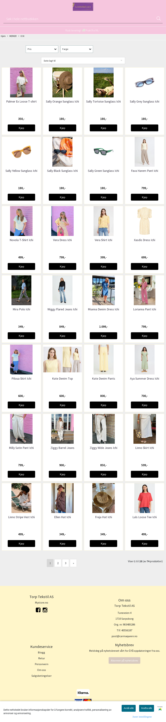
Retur (41, 658)
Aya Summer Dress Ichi (144, 378)
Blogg (41, 652)
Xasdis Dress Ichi (144, 240)
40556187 (126, 630)
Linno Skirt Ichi (144, 448)
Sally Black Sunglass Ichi (62, 171)
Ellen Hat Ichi (62, 517)
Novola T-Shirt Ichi (21, 240)
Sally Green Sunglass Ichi (103, 171)
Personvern (41, 664)
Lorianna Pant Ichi (144, 309)
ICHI (21, 36)
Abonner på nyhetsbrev (124, 660)
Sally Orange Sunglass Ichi (62, 101)
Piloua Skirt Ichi (21, 378)
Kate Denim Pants (103, 378)
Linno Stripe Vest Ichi (21, 517)
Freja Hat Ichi (103, 517)
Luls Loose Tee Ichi (144, 517)
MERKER (12, 36)
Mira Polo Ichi (21, 309)
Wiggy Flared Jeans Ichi (62, 309)
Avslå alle (129, 708)
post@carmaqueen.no (124, 636)
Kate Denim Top (62, 378)
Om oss (41, 670)
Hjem (3, 36)
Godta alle (146, 708)
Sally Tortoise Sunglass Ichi (103, 101)
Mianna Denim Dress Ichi (103, 309)
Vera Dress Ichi (62, 240)
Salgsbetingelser (42, 675)
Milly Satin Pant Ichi (21, 448)
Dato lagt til (50, 60)
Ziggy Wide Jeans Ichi (103, 448)
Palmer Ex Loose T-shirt (21, 101)
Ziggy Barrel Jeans (62, 448)
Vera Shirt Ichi (103, 240)
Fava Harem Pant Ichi (144, 171)
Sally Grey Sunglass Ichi (144, 101)
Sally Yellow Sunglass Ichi (21, 171)
